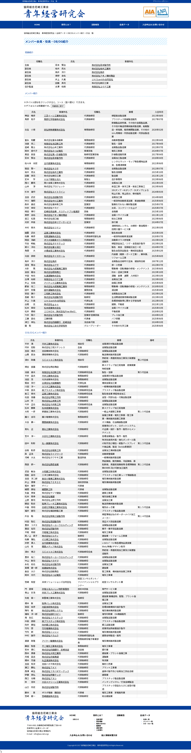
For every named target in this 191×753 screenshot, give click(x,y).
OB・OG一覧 (148, 724)
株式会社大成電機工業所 (55, 268)
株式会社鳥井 (98, 72)
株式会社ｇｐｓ (51, 304)
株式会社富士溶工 (52, 247)
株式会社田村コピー (51, 613)
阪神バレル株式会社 (51, 603)
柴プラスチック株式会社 (53, 390)
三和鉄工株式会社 (52, 293)
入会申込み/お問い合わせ (153, 24)
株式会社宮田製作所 (51, 521)
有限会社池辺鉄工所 (53, 143)
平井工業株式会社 (50, 343)
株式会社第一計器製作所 (55, 154)
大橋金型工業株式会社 (54, 250)
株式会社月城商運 (50, 656)
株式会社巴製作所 (50, 528)
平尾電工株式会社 (50, 532)
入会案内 (99, 730)
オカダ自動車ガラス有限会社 (57, 239)
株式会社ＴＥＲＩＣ (51, 482)
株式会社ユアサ (51, 264)
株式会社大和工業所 (51, 653)
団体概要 (99, 721)
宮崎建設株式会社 (50, 696)
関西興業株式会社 (50, 422)
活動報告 (95, 24)
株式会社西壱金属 (50, 464)
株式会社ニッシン (50, 631)
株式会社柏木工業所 (101, 68)
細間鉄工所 (47, 489)
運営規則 (99, 728)
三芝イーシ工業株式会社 (55, 115)
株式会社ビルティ (50, 535)
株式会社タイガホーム (54, 255)
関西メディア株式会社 (52, 546)
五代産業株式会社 (52, 163)
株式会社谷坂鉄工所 (51, 450)
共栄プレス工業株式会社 (53, 592)
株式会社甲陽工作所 (51, 397)
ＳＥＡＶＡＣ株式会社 (52, 359)
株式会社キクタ (51, 168)
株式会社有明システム (52, 610)
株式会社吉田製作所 (53, 197)
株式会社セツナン (52, 227)
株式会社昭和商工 (52, 272)
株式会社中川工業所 (53, 200)
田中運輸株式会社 (52, 289)
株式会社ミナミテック (52, 617)
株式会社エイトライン (54, 191)
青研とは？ (66, 24)
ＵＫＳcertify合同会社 (102, 79)
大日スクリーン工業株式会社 (55, 681)
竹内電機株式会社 (50, 628)
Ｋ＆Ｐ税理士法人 (52, 179)
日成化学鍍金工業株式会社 (54, 507)
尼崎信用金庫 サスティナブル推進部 (61, 211)
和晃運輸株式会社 (52, 236)
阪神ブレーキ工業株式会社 (54, 503)
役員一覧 (146, 719)
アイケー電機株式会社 (52, 640)
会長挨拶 (99, 719)
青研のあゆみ (101, 724)
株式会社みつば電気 (53, 150)
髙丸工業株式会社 (50, 429)
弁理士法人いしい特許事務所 (55, 588)
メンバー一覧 (148, 721)
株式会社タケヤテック (54, 243)
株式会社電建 (48, 496)
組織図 (98, 726)
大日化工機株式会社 (51, 436)
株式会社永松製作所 (51, 564)
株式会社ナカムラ (50, 635)
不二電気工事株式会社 (52, 646)
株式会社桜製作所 (50, 687)
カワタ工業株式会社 (51, 386)
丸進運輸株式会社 (52, 275)
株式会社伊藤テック (51, 674)
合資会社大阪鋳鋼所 (51, 382)
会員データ (124, 24)
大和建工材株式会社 (51, 471)
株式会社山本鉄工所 (51, 400)
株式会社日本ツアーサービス (57, 222)
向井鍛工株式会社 (50, 624)
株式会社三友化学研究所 (55, 325)
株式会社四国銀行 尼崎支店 (57, 322)
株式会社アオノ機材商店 (103, 75)
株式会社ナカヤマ (50, 560)
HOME (37, 24)
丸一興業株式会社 (50, 443)
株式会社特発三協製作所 (53, 516)
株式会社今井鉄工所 (51, 404)
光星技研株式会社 (50, 606)
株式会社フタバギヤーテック (55, 671)
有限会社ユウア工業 (101, 86)
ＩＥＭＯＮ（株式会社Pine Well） (60, 311)
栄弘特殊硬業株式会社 (54, 129)
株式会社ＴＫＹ (49, 667)
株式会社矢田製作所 (53, 297)
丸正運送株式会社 (50, 660)
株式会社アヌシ (49, 678)
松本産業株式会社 (52, 307)
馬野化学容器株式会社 (54, 119)
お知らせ (76, 719)
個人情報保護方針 (108, 735)
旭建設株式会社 (49, 567)
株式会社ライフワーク (52, 453)
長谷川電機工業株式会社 (53, 478)
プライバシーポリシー (161, 1)
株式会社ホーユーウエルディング (57, 525)
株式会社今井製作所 (53, 314)
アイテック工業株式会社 (55, 282)
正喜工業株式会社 (52, 232)
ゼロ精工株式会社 (50, 539)
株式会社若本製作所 (101, 64)
